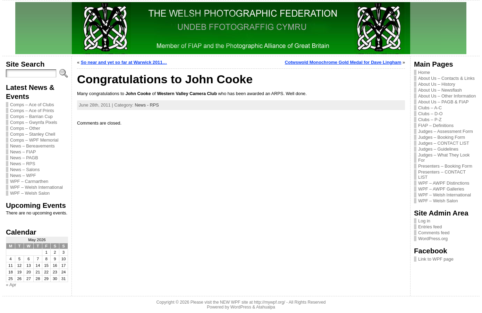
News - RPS (147, 105)
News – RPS (22, 163)
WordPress (240, 307)
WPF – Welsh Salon (30, 193)
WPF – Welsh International (36, 187)
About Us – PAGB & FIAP (443, 101)
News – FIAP (23, 151)
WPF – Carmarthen (29, 181)
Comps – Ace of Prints (32, 110)
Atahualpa (265, 307)
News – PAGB (24, 157)
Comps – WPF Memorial (34, 140)
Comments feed (433, 232)
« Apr (11, 284)
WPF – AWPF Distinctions (443, 183)
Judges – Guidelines (438, 149)
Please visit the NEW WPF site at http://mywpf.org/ (238, 302)
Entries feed (430, 226)
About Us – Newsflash (440, 90)
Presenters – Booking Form (445, 166)
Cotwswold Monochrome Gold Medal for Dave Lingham (343, 62)
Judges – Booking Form (441, 137)
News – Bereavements (32, 146)
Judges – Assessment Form (445, 131)
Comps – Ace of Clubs (32, 104)
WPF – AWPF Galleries (441, 189)
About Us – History (436, 84)
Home (424, 72)
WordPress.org (433, 238)
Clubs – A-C (430, 107)
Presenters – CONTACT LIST (442, 174)
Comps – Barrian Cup (31, 116)
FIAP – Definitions (436, 125)
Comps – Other (25, 128)
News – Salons (25, 169)
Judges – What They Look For (444, 157)
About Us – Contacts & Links (446, 78)
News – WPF (23, 175)
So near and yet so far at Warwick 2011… (124, 62)
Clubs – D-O (430, 113)
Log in (424, 220)
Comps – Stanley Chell (32, 134)
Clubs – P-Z (430, 119)
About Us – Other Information (447, 96)
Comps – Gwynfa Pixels (33, 122)
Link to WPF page (436, 259)
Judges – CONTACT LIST (443, 143)
